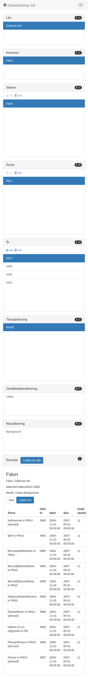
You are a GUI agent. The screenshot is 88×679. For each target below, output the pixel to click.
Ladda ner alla (32, 460)
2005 (9, 274)
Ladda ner (25, 500)
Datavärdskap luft (19, 5)
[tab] (44, 460)
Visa (11, 500)
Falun (9, 60)
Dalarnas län (14, 25)
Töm (18, 95)
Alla (9, 250)
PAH (9, 181)
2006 (9, 266)
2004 (9, 282)
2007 (9, 258)
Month (10, 327)
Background (13, 431)
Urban (10, 396)
